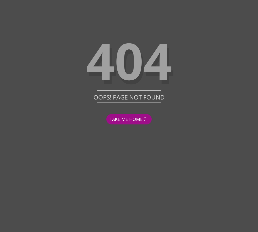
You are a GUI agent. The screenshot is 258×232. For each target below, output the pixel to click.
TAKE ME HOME (126, 119)
